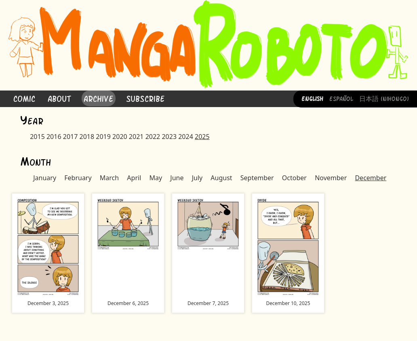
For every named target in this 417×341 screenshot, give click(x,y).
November (331, 177)
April (134, 177)
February (77, 177)
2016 (53, 136)
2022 (152, 136)
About (59, 98)
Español (341, 98)
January (44, 177)
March (109, 177)
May (155, 177)
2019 (103, 136)
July (197, 177)
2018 (87, 136)
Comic (24, 98)
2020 (119, 136)
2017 (70, 136)
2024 (185, 136)
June (176, 177)
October (294, 177)
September (257, 177)
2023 (169, 136)
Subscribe (145, 98)
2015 (37, 136)
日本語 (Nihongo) (384, 98)
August (221, 177)
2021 (136, 136)
